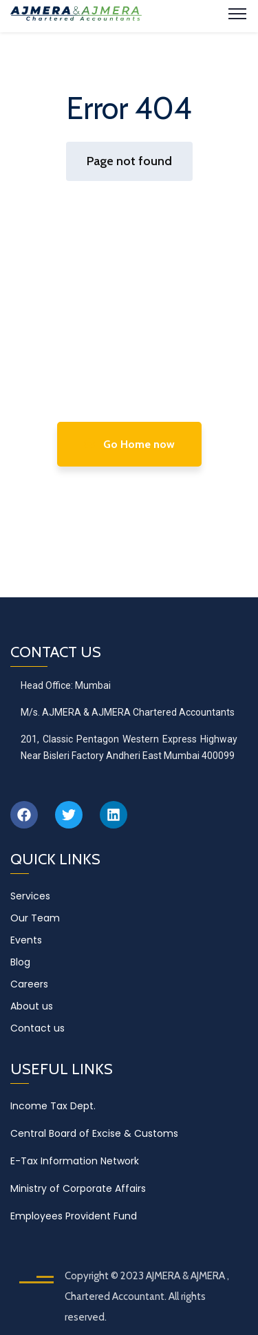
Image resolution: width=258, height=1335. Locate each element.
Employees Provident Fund (73, 1216)
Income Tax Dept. (53, 1106)
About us (31, 1006)
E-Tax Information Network (74, 1161)
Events (26, 940)
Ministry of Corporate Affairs (78, 1188)
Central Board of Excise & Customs (94, 1133)
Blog (20, 962)
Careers (29, 984)
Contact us (37, 1028)
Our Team (35, 918)
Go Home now (129, 444)
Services (30, 896)
